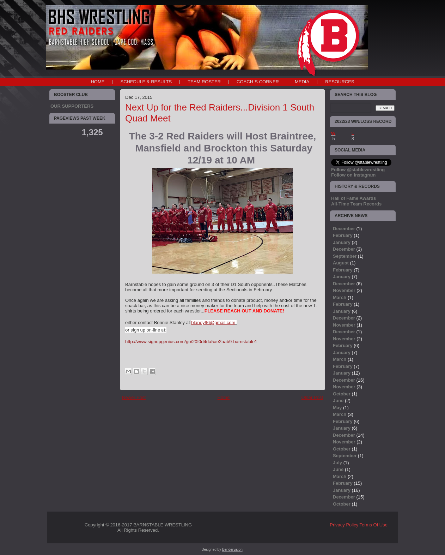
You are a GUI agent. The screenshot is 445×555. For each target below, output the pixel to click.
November (344, 290)
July (337, 462)
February (343, 235)
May (337, 407)
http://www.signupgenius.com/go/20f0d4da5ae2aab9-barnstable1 (191, 341)
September (344, 256)
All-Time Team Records (356, 204)
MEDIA (302, 81)
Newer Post (134, 397)
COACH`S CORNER (258, 81)
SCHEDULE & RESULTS (146, 81)
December (344, 228)
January (341, 242)
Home (97, 81)
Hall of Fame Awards (353, 198)
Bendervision (232, 549)
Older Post (312, 397)
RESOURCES (339, 81)
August (341, 262)
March (339, 297)
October (341, 393)
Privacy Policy (344, 524)
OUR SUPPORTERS (71, 106)
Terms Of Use (374, 524)
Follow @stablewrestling (358, 169)
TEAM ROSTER (204, 81)
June (338, 400)
